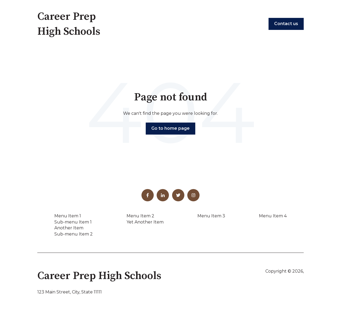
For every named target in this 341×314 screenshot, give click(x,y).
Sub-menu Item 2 (73, 234)
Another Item (68, 227)
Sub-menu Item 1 (73, 222)
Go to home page (170, 128)
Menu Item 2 (140, 215)
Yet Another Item (145, 222)
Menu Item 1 (67, 215)
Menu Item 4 (273, 215)
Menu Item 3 (211, 215)
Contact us (286, 23)
